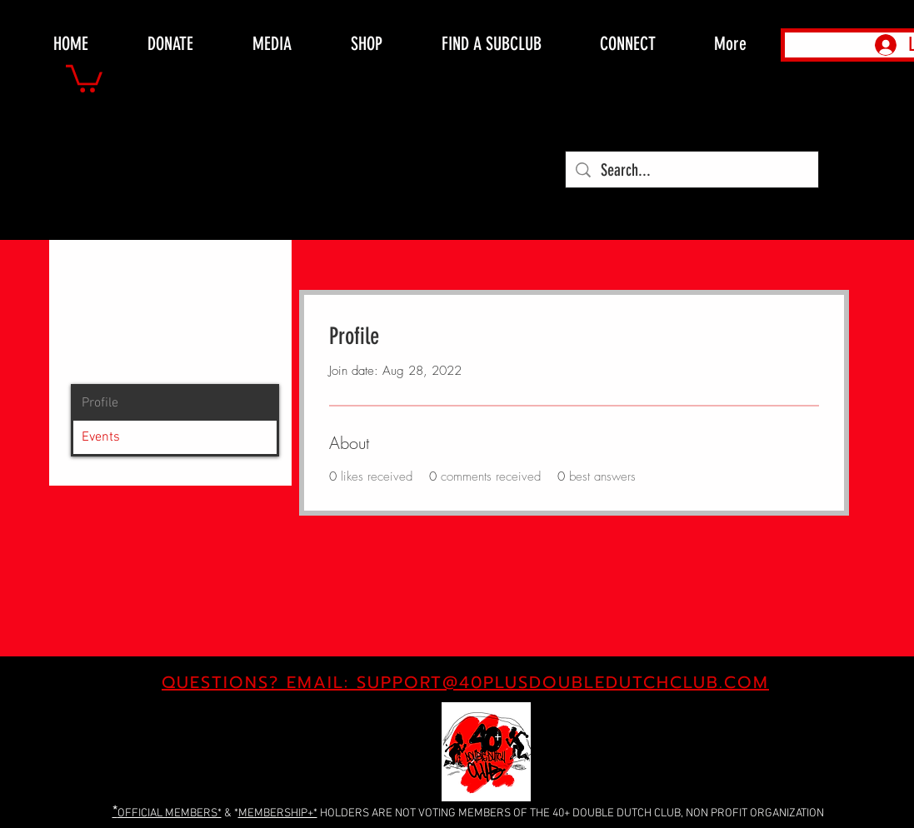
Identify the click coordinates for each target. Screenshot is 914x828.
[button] (84, 77)
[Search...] (692, 170)
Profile (100, 403)
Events (101, 437)
